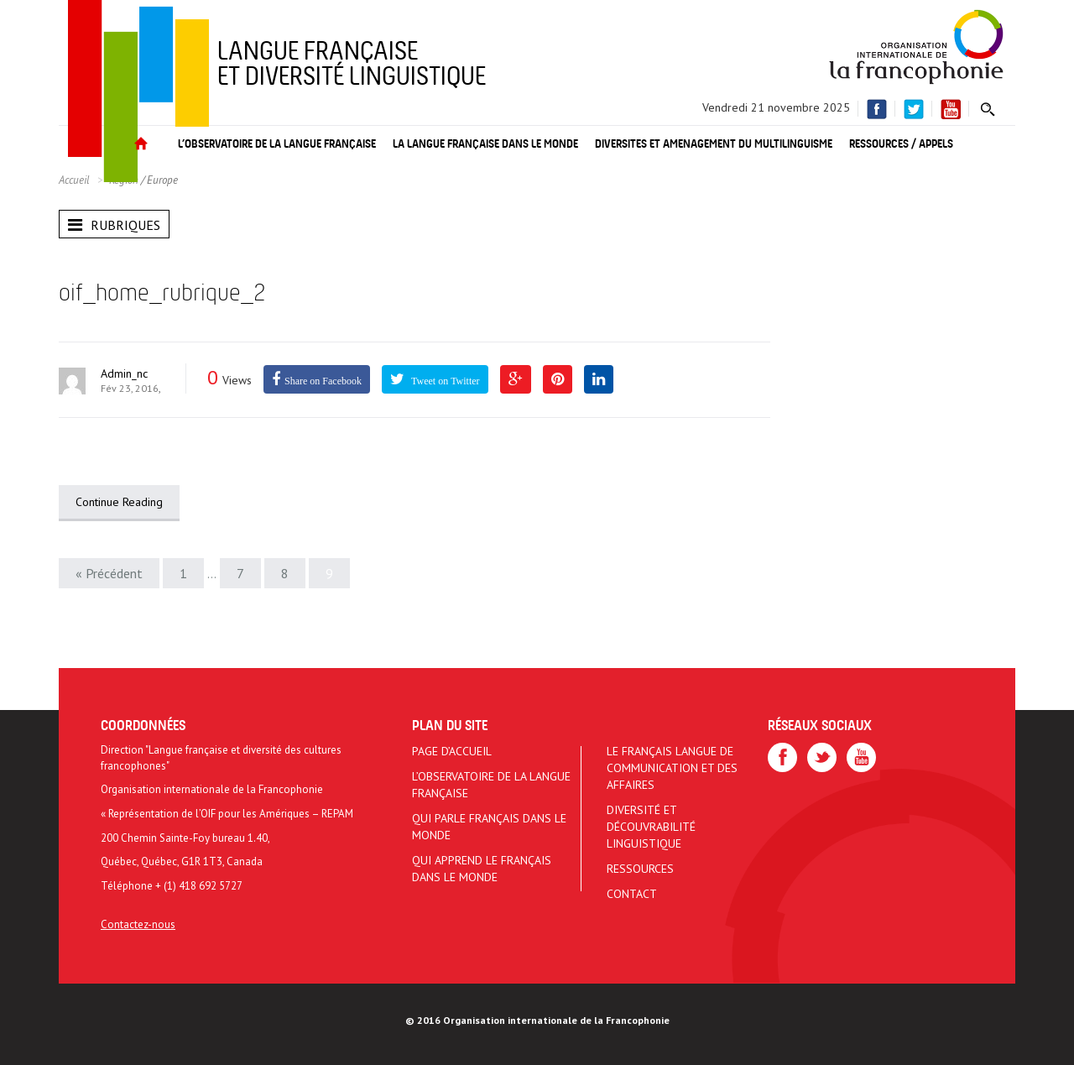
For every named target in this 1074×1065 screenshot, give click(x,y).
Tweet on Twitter (444, 381)
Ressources (640, 868)
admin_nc (124, 373)
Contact (632, 893)
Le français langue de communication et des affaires (672, 768)
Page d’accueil (452, 751)
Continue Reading (119, 501)
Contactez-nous (138, 924)
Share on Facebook (323, 381)
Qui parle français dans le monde (489, 827)
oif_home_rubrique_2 (162, 294)
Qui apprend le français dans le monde (481, 869)
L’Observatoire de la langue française (491, 785)
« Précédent (109, 573)
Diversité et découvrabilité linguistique (651, 826)
